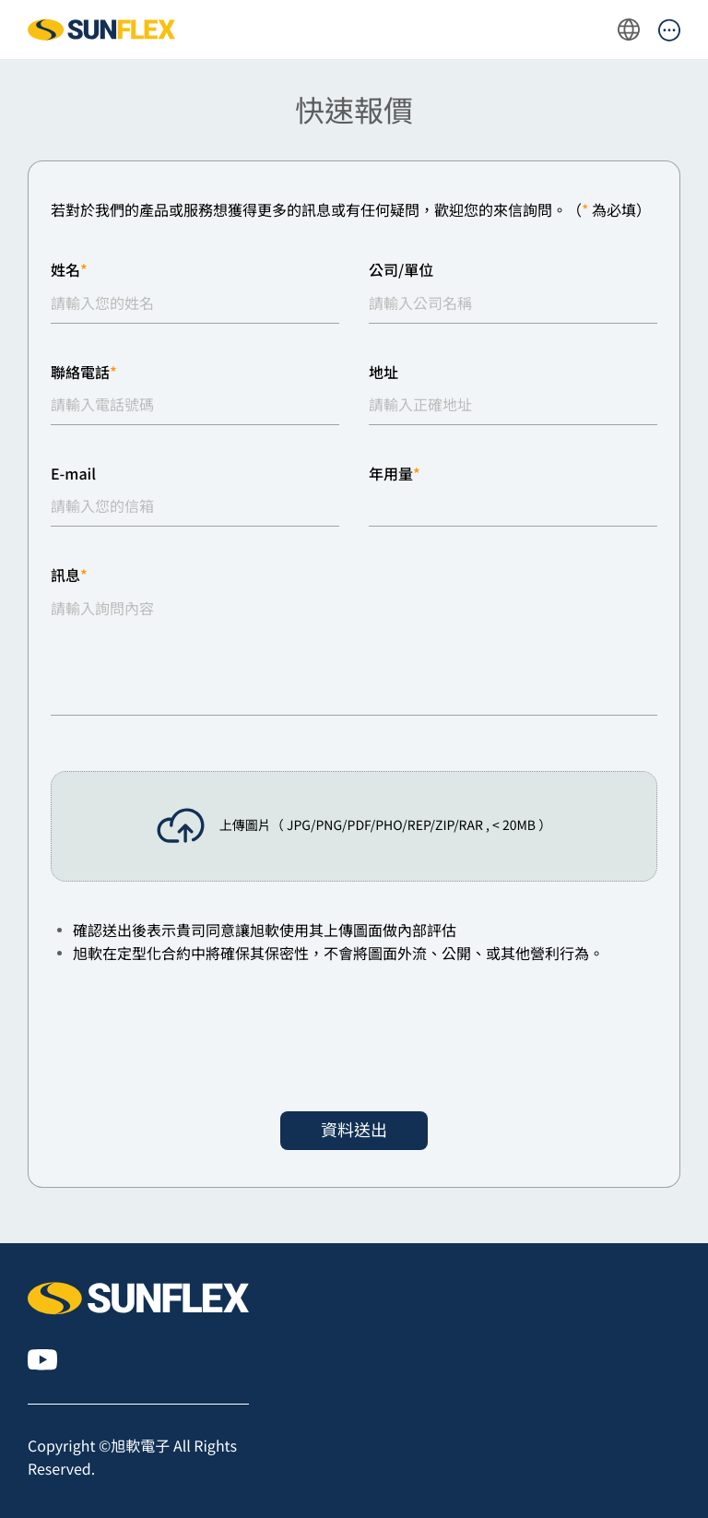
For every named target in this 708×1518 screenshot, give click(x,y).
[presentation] (191, 1038)
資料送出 (354, 1130)
